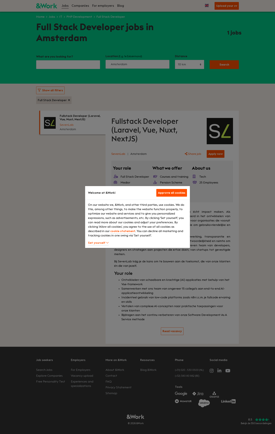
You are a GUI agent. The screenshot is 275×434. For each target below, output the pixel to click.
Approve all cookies (171, 192)
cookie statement (122, 231)
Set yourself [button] (98, 242)
